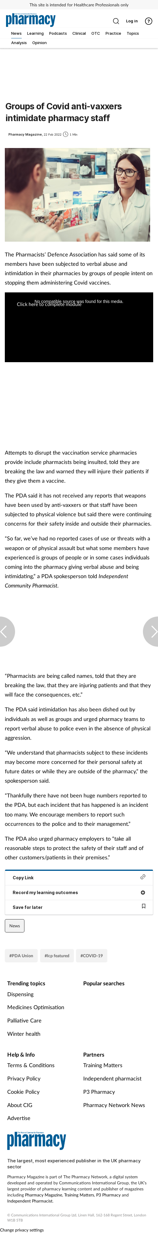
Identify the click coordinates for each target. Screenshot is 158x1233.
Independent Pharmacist (29, 1200)
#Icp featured (57, 955)
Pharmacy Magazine (43, 1194)
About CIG (19, 1105)
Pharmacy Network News (114, 1105)
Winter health (23, 1033)
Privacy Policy (23, 1078)
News (14, 925)
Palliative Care (24, 1020)
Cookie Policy (23, 1091)
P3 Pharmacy (99, 1091)
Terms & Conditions (31, 1065)
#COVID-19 (92, 955)
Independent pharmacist (112, 1078)
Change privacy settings (22, 1229)
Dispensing (20, 994)
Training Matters (102, 1065)
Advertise (18, 1118)
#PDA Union (21, 955)
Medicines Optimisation (35, 1007)
